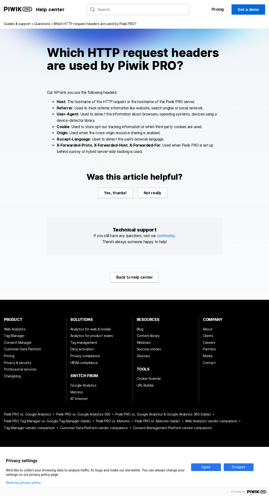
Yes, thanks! (115, 192)
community (166, 235)
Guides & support (17, 24)
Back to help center (134, 277)
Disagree (238, 467)
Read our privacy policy (23, 483)
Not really (152, 192)
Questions (42, 24)
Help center (50, 9)
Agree (206, 467)
